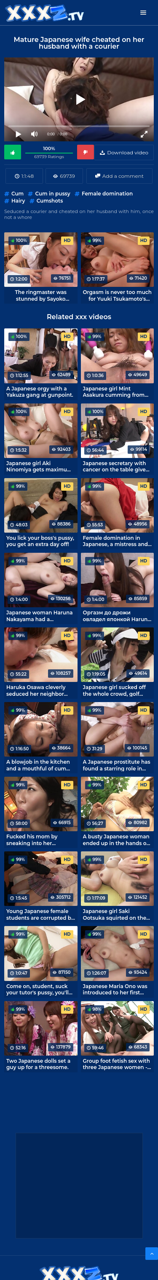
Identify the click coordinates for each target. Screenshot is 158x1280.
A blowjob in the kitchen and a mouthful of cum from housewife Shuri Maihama (38, 765)
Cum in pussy (52, 193)
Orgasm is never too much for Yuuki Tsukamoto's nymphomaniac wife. (117, 295)
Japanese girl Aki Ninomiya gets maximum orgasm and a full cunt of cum (39, 466)
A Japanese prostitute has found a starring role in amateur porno (116, 765)
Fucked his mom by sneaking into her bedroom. (31, 839)
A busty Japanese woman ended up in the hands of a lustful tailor (116, 839)
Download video (127, 152)
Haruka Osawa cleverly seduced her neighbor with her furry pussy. (35, 690)
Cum (17, 193)
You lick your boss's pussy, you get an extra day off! (40, 541)
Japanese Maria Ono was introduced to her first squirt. (115, 989)
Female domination (107, 193)
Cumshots (50, 201)
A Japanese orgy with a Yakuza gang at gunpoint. (39, 391)
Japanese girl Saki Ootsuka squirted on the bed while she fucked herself (115, 914)
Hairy (18, 201)
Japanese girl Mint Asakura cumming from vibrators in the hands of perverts (114, 391)
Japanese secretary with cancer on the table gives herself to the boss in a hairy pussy (115, 466)
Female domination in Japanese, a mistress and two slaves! (115, 541)
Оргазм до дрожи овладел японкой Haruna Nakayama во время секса (117, 615)
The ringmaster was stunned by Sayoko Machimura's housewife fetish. (41, 295)
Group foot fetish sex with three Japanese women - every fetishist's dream (116, 1064)
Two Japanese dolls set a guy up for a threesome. (38, 1064)
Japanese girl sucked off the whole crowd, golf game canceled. (114, 690)
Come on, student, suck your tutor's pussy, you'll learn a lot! (37, 989)
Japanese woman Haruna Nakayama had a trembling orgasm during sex (39, 615)
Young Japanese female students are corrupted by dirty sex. (40, 914)
